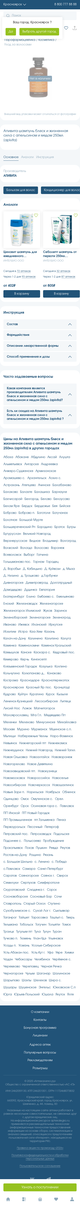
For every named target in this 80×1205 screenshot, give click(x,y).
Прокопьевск (13, 847)
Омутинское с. (42, 799)
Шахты (26, 980)
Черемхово (11, 966)
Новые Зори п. (14, 792)
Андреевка (49, 464)
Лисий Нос (11, 708)
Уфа (50, 952)
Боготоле (43, 512)
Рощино (35, 855)
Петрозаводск (41, 834)
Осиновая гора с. (44, 806)
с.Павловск (11, 868)
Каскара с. (42, 652)
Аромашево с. (14, 478)
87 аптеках (68, 276)
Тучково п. (10, 938)
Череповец (30, 966)
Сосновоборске (15, 896)
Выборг (29, 554)
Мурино (23, 729)
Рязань (48, 855)
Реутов (65, 847)
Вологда (26, 548)
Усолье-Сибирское (46, 945)
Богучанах (60, 512)
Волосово (41, 548)
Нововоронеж (62, 757)
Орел (59, 799)
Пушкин (41, 847)
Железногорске (51, 603)
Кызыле (62, 694)
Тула (37, 931)
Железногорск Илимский (22, 610)
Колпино (61, 666)
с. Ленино (42, 861)
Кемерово (10, 659)
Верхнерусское (15, 540)
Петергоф (52, 827)
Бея (54, 506)
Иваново (9, 624)
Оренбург (11, 806)
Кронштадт (62, 687)
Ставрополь (12, 903)
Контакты (40, 1019)
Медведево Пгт (54, 715)
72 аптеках (24, 271)
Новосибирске (14, 785)
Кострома (10, 680)
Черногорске (13, 973)
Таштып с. (57, 917)
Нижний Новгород (39, 750)
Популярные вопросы (40, 1052)
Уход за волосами (18, 44)
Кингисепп (39, 659)
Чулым (30, 973)
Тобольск (26, 924)
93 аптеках (29, 276)
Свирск (62, 875)
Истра (23, 631)
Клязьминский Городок (20, 666)
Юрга (7, 994)
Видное (35, 540)
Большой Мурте (31, 520)
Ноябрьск (53, 792)
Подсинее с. (12, 840)
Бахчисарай (12, 499)
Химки (69, 952)
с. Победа (59, 861)
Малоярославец (16, 715)
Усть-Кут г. (38, 952)
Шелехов (40, 980)
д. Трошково (30, 575)
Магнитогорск (44, 708)
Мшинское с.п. (60, 729)
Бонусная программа (40, 1027)
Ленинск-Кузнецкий (18, 701)
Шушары (10, 987)
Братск (59, 527)
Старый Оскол (34, 903)
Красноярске (13, 687)
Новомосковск (14, 778)
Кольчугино (11, 673)
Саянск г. (48, 875)
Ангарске (31, 464)
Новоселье (60, 778)
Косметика (46, 39)
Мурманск (39, 729)
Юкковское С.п (64, 987)
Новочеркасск (39, 785)
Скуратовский (14, 889)
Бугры (71, 527)
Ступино (54, 903)
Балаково (10, 492)
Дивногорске (13, 582)
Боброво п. (27, 512)
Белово (46, 499)
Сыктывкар (61, 910)
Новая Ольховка (15, 757)
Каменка (9, 645)
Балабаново (61, 485)
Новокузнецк (47, 771)
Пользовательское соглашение (40, 1166)
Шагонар (44, 973)
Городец (52, 561)
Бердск (27, 506)
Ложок (27, 708)
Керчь (24, 659)
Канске (26, 652)
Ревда (53, 847)
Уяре (59, 952)
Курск (50, 694)
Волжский (10, 548)
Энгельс (45, 987)
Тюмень (25, 938)
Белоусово (62, 499)
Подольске (61, 834)
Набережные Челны (33, 736)
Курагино (37, 694)
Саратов (10, 875)
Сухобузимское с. (17, 910)
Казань (49, 631)
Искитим (9, 631)
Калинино (35, 638)
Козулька (45, 666)
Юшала (47, 994)
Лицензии (40, 1035)
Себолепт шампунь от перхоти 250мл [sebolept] (60, 254)
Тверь (70, 917)
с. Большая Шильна (17, 861)
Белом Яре (11, 506)
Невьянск (10, 743)
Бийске (65, 506)
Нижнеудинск (13, 750)
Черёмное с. (61, 959)
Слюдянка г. (36, 889)
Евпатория (47, 589)
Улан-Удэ (39, 938)
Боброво (9, 512)
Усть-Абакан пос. (16, 952)
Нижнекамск (57, 743)
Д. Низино (11, 575)
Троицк (8, 931)
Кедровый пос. (64, 652)
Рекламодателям (40, 1060)
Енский (8, 603)
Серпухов (28, 882)
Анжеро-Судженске (18, 471)
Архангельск (37, 478)
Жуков (47, 610)
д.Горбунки (49, 575)
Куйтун (23, 694)
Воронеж (57, 548)
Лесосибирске (46, 701)
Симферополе (49, 882)
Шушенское (27, 987)
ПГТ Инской (11, 813)
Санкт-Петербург (50, 868)
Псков (29, 847)
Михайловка (66, 722)
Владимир (50, 540)
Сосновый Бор (41, 896)
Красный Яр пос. (39, 687)
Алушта (64, 457)
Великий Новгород (37, 533)
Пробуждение (53, 840)
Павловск (67, 806)
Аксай (52, 457)
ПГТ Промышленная (17, 820)
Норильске (35, 792)
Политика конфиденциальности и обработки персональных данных (40, 1157)
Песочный (35, 827)
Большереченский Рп (19, 527)
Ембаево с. (46, 596)
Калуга (66, 638)
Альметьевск (12, 464)
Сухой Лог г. (42, 910)
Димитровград (37, 582)
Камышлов (11, 652)
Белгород (32, 499)
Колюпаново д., (33, 673)
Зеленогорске (40, 617)
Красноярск (14, 4)
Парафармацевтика (19, 39)
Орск (25, 806)
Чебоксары (23, 959)
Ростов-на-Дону (15, 855)
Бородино (44, 527)
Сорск (52, 889)
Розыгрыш (40, 1068)
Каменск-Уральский (56, 645)
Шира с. (55, 980)
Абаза (8, 457)
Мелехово (26, 722)
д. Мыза (69, 568)
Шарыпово (11, 980)
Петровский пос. (15, 834)
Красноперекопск (55, 680)
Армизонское (45, 471)
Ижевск (23, 624)
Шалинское (61, 973)
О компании (40, 1012)
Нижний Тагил (65, 750)
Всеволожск (12, 554)
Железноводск (27, 603)
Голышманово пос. (17, 561)
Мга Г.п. (36, 715)
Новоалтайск (39, 757)
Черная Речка (51, 966)
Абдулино (38, 457)
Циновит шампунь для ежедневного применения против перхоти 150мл (20, 254)
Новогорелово (14, 764)
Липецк (65, 701)
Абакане (22, 457)
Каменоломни (29, 645)
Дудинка (30, 589)
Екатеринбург (13, 596)
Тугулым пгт (24, 931)
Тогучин (40, 924)
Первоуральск (14, 827)
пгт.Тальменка (44, 820)
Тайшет (24, 917)
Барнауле (59, 492)
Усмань (24, 945)
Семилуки (11, 882)
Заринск (60, 610)
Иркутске (56, 624)
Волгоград (68, 540)
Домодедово (12, 589)
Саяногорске (29, 875)
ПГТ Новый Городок (36, 813)
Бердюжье (42, 506)
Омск (25, 799)
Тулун (47, 931)
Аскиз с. (55, 478)
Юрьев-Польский (27, 994)
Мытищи (9, 736)
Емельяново (65, 596)
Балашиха (42, 492)
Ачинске (44, 485)
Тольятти (54, 924)
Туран (57, 931)
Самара (28, 868)
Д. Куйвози (52, 568)
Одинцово (11, 799)
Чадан (8, 959)
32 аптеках (63, 271)
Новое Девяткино (40, 764)
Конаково (54, 673)
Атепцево (29, 485)
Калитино (52, 638)
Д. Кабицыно (32, 568)
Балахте (26, 492)
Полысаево (32, 840)
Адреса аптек (40, 1044)
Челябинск (42, 959)
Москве (9, 729)
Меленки (10, 722)
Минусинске (45, 722)
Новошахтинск (63, 785)
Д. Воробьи (12, 568)
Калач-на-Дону (14, 638)
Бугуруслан (12, 533)
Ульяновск (55, 938)
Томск (66, 924)
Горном (38, 561)
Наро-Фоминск (61, 736)
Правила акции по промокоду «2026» (40, 1148)
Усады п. (9, 945)
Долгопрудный (61, 582)
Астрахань (11, 485)
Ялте (70, 994)
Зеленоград (62, 617)
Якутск (60, 994)
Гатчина (42, 554)
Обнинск (69, 792)
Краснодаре (29, 680)
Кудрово (9, 694)
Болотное (10, 520)
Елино (30, 596)
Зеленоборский (15, 617)
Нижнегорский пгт (32, 743)
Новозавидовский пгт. (19, 771)
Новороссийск (38, 778)
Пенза (61, 820)
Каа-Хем (36, 631)
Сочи (58, 896)
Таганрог (10, 917)
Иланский (39, 624)
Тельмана (10, 924)
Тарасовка (39, 917)
